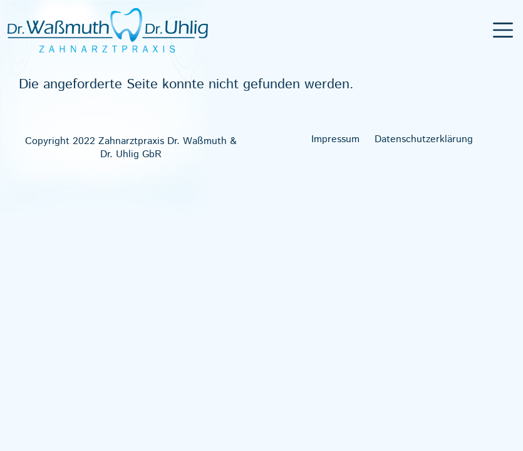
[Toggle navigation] (503, 30)
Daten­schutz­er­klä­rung (424, 140)
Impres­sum (335, 140)
